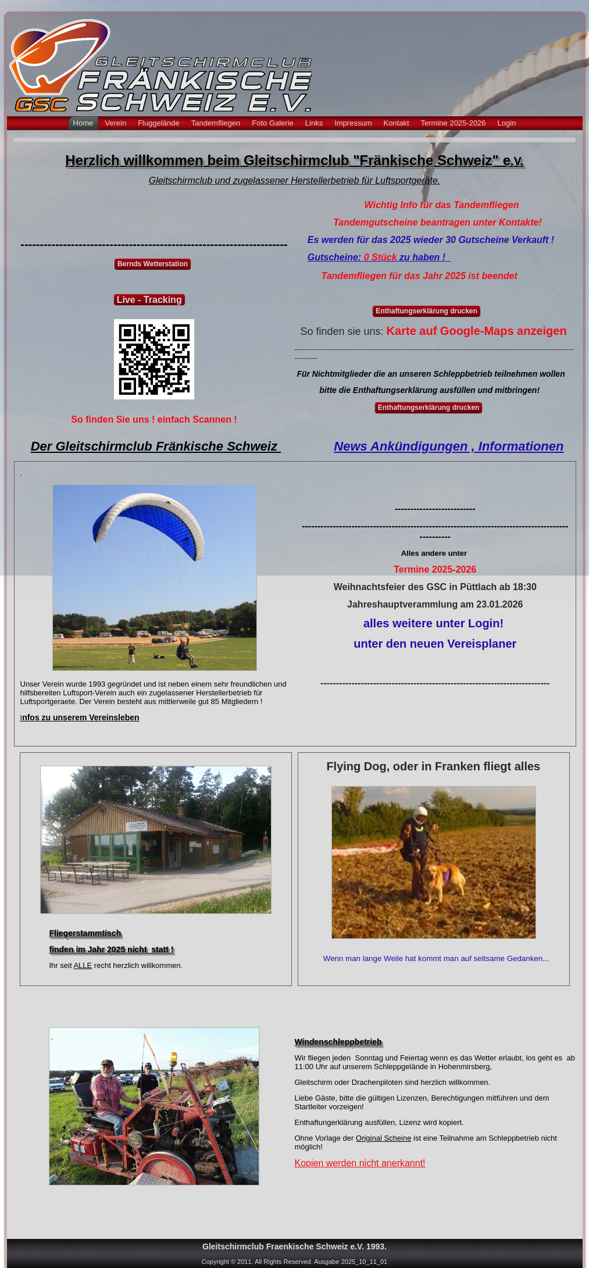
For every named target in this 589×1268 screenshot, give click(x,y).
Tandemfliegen (216, 123)
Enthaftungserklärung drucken (426, 311)
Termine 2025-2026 (453, 123)
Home (83, 123)
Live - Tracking (149, 300)
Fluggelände (159, 123)
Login (507, 123)
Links (314, 123)
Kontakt (396, 123)
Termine (411, 569)
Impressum (353, 123)
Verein (115, 123)
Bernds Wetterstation (152, 264)
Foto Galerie (273, 123)
